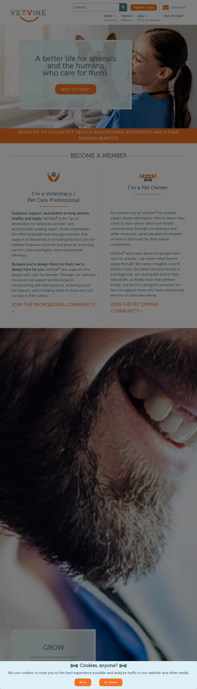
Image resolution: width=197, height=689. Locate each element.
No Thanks (111, 682)
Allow (82, 682)
